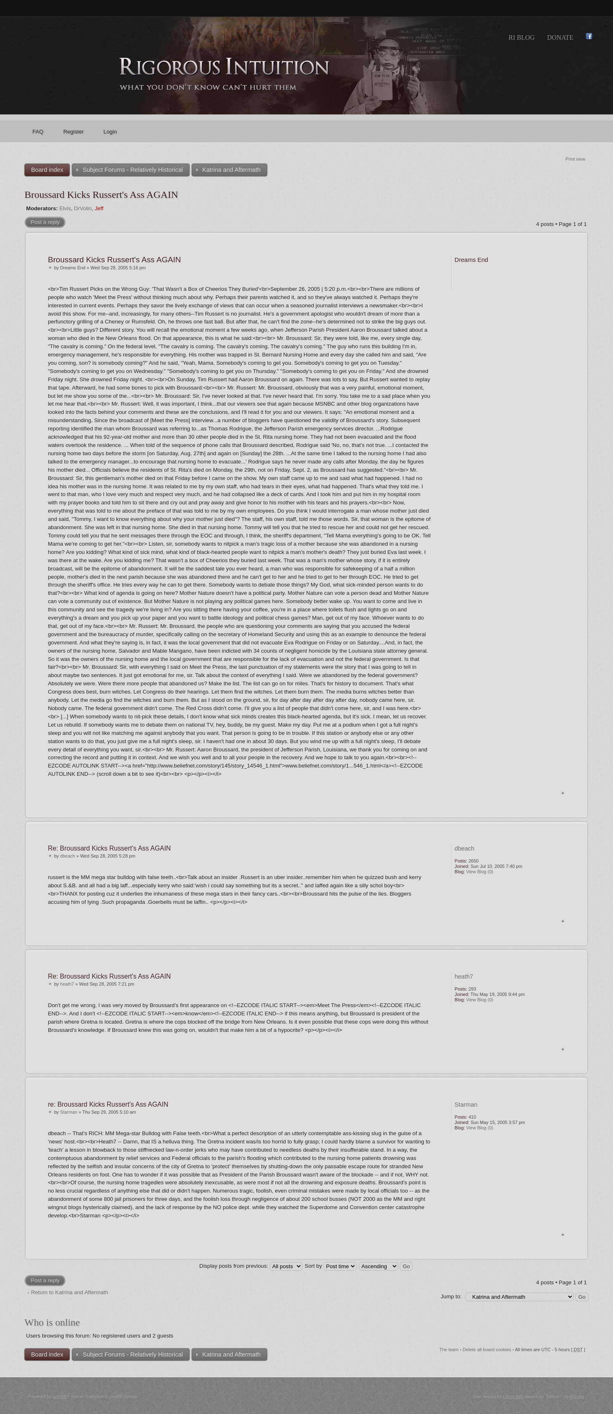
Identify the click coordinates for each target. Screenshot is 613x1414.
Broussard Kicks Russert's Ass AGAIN (101, 194)
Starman (69, 1112)
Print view (575, 159)
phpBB (60, 1396)
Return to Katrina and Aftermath (69, 1292)
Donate (560, 37)
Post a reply (45, 222)
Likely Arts (513, 1396)
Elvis (65, 208)
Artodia (577, 1396)
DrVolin (83, 208)
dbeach (67, 855)
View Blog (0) (479, 871)
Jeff (99, 208)
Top (563, 793)
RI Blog (521, 37)
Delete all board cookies (487, 1349)
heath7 (67, 983)
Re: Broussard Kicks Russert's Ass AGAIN (109, 848)
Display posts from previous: (251, 1266)
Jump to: (451, 1296)
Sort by (331, 1266)
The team (449, 1349)
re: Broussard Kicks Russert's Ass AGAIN (108, 1104)
